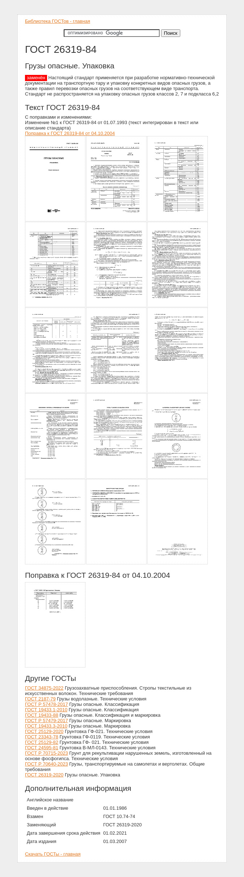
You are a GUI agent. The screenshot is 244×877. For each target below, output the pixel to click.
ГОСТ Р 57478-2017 (46, 704)
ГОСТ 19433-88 (41, 715)
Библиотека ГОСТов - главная (57, 21)
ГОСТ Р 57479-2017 (46, 720)
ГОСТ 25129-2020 (44, 731)
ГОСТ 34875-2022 (44, 688)
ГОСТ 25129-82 (41, 742)
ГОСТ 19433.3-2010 (46, 726)
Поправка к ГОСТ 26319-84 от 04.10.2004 (70, 133)
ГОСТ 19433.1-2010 (46, 709)
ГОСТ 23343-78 (41, 737)
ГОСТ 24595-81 (41, 747)
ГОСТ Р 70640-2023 (46, 764)
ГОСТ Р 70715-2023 (46, 753)
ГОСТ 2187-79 (40, 699)
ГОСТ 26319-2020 (44, 775)
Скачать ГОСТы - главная (53, 854)
